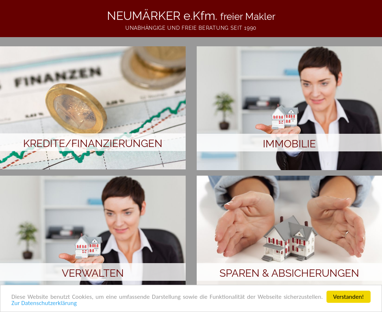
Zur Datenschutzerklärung (44, 304)
